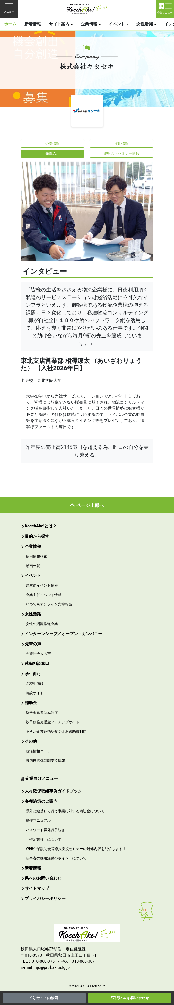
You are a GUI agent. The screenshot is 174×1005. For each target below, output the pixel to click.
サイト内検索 (47, 998)
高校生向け (35, 683)
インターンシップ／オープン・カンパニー (63, 633)
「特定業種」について (43, 839)
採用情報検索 (36, 556)
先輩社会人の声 (38, 654)
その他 (31, 741)
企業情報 (89, 24)
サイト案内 (59, 24)
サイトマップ (37, 888)
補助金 (31, 702)
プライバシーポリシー (45, 898)
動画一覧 (33, 566)
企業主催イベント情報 (43, 595)
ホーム (10, 24)
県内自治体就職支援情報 (45, 760)
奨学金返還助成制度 (42, 713)
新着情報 (32, 24)
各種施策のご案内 (41, 801)
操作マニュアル (38, 820)
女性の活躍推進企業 (42, 624)
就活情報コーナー (40, 751)
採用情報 (121, 143)
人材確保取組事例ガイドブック (53, 791)
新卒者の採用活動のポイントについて (56, 858)
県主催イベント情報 (42, 585)
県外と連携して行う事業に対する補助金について (65, 811)
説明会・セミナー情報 (121, 153)
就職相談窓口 (37, 663)
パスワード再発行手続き (45, 830)
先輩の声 (52, 153)
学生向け (33, 673)
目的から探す (37, 536)
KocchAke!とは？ (41, 526)
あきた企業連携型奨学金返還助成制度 (56, 731)
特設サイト (35, 693)
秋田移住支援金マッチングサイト (52, 722)
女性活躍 (144, 24)
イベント (117, 24)
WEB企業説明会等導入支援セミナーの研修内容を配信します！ (76, 849)
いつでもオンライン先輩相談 (49, 604)
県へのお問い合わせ (133, 998)
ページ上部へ (90, 505)
